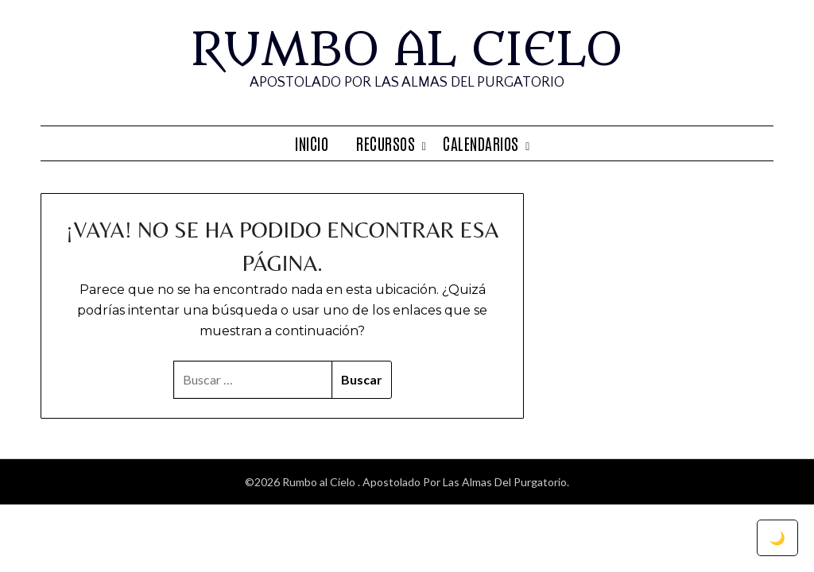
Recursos (385, 143)
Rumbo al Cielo (407, 50)
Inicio (311, 143)
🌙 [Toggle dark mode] (777, 537)
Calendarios (481, 143)
